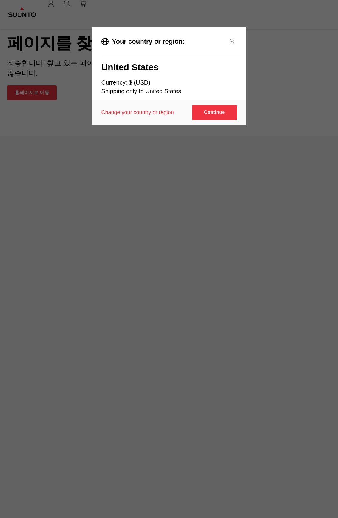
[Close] (232, 41)
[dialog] (169, 76)
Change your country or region (137, 112)
